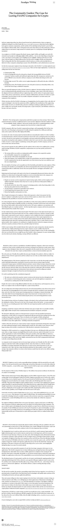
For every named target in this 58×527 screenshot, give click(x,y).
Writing (33, 2)
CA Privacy (17, 525)
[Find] (55, 524)
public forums (29, 392)
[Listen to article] (3, 31)
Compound (24, 319)
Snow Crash (27, 44)
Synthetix (30, 319)
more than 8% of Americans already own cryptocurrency (39, 488)
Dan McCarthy (6, 28)
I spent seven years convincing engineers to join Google (16, 67)
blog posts (49, 392)
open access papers (6, 394)
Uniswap (37, 319)
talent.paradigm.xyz (45, 500)
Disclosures (7, 525)
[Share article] (7, 31)
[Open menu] (54, 2)
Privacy (12, 525)
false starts (21, 481)
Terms (3, 525)
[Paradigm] (25, 2)
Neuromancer (35, 44)
